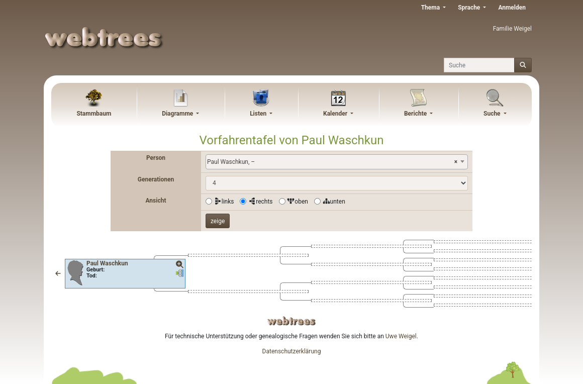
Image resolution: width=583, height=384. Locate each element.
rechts (260, 201)
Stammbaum (93, 113)
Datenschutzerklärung (291, 351)
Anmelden (512, 7)
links (224, 201)
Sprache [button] (469, 7)
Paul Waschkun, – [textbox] (332, 162)
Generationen (156, 179)
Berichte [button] (416, 113)
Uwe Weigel (401, 336)
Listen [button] (259, 113)
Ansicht (156, 200)
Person (155, 157)
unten (334, 201)
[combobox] (337, 161)
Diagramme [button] (178, 113)
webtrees (291, 321)
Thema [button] (431, 7)
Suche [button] (492, 113)
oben (297, 201)
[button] (58, 273)
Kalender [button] (336, 113)
